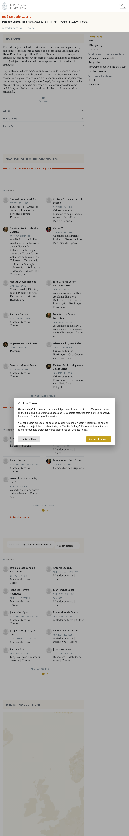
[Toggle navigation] (123, 6)
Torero (30, 28)
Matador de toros (12, 28)
